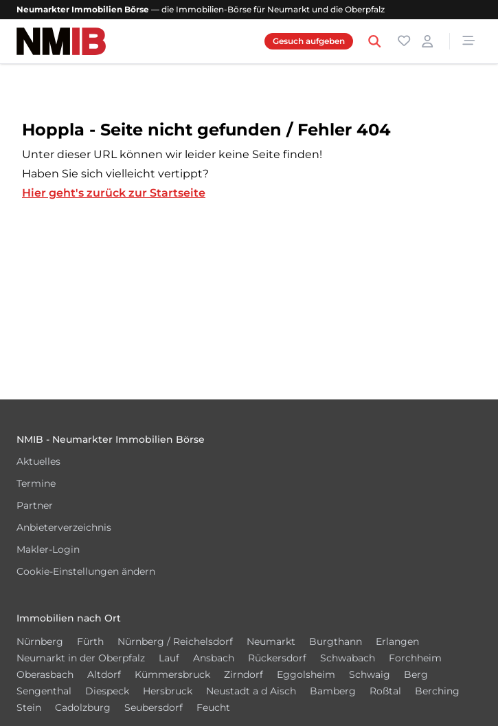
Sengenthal (43, 691)
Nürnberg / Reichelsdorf (175, 641)
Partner (34, 505)
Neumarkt (271, 641)
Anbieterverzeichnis (63, 527)
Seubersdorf (153, 707)
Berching (437, 691)
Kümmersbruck (172, 674)
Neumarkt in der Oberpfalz (80, 658)
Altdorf (104, 674)
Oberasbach (44, 674)
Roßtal (385, 691)
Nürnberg (39, 641)
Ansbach (213, 658)
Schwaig (369, 674)
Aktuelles (38, 461)
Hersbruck (167, 691)
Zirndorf (243, 674)
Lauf (169, 658)
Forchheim (415, 658)
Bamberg (333, 691)
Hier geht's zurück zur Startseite (113, 192)
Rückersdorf (277, 658)
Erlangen (397, 641)
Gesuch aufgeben (309, 41)
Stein (28, 707)
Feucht (213, 707)
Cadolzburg (83, 707)
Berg (416, 674)
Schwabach (347, 658)
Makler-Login (48, 549)
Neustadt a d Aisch (251, 691)
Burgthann (335, 641)
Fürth (90, 641)
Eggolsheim (306, 674)
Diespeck (107, 691)
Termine (36, 483)
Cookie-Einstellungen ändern (85, 571)
